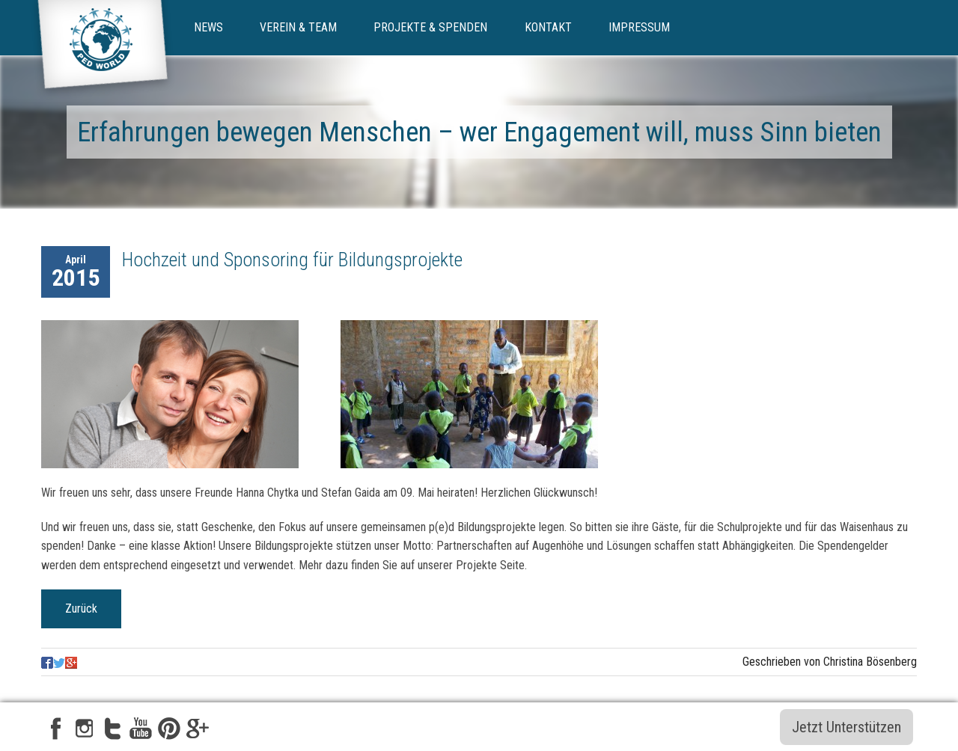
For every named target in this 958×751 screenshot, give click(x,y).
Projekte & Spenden (430, 27)
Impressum (639, 27)
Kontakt (548, 27)
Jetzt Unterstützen (846, 727)
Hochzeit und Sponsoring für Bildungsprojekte (292, 259)
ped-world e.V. (102, 50)
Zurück (81, 608)
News (208, 27)
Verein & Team (298, 27)
